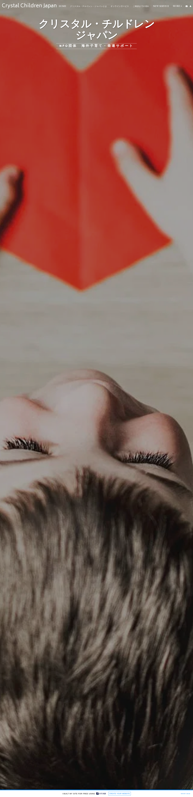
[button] (186, 6)
